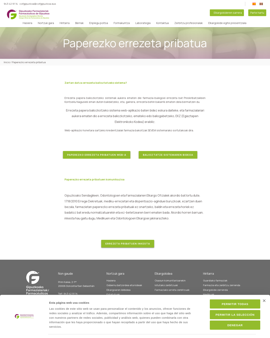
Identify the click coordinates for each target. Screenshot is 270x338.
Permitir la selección (229, 303)
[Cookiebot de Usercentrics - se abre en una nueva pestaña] (24, 331)
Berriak (79, 23)
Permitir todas (229, 293)
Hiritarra (65, 23)
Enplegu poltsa (98, 23)
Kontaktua (162, 23)
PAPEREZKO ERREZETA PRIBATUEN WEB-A (96, 154)
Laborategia (143, 23)
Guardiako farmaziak (215, 280)
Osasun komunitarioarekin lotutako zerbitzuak (170, 283)
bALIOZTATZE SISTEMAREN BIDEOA (168, 154)
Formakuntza (122, 23)
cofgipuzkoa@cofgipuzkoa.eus (38, 3)
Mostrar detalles (208, 330)
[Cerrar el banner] (264, 289)
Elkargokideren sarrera (228, 12)
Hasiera (27, 23)
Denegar (229, 314)
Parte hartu (257, 12)
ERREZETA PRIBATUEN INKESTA (127, 243)
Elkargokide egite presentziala (227, 23)
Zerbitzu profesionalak (188, 23)
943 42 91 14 (11, 3)
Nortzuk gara (46, 23)
